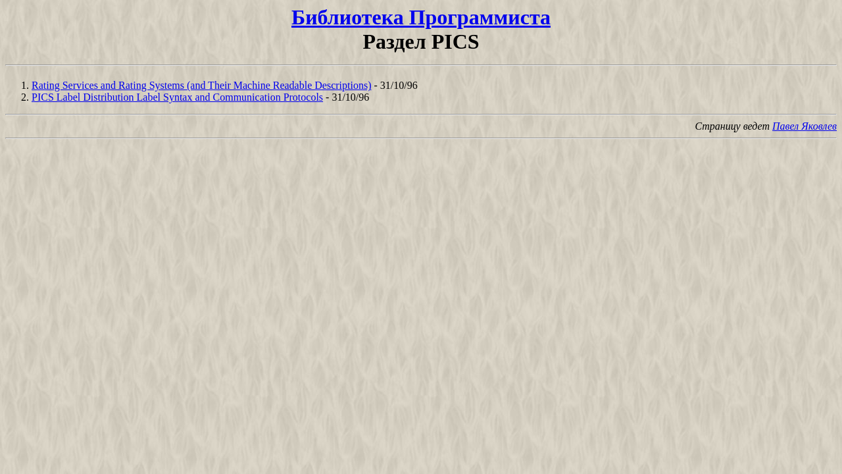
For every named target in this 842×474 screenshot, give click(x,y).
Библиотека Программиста (421, 17)
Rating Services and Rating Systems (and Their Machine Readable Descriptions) (201, 85)
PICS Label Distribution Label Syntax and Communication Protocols (177, 97)
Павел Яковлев (804, 126)
